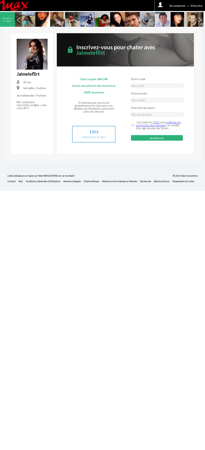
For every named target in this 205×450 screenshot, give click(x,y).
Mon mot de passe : (143, 107)
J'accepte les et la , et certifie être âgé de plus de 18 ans (158, 125)
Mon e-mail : (138, 79)
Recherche (145, 181)
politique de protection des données (158, 123)
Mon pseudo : (139, 93)
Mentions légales (72, 181)
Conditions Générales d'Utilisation (43, 181)
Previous (18, 19)
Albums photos (161, 181)
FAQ (21, 181)
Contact (11, 181)
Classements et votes (183, 181)
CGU (156, 122)
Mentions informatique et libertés (119, 181)
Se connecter (177, 5)
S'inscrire (196, 5)
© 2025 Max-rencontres (185, 176)
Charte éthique (91, 181)
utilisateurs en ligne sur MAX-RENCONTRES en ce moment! (41, 176)
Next (200, 19)
